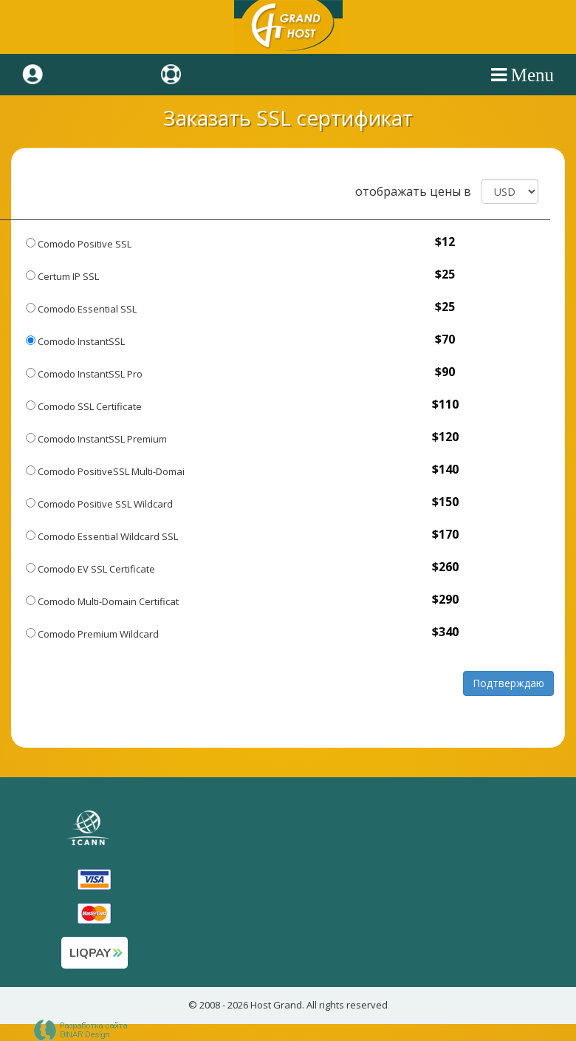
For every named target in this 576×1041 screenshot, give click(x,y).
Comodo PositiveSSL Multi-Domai (105, 471)
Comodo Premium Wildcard (92, 634)
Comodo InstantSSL (75, 341)
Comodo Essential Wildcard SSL (102, 536)
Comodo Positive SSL (78, 243)
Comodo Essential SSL (81, 308)
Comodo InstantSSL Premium (96, 439)
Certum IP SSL (62, 276)
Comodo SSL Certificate (84, 406)
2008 (209, 1004)
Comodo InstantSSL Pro (84, 373)
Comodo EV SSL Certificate (90, 569)
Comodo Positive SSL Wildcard (99, 504)
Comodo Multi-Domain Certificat (102, 601)
